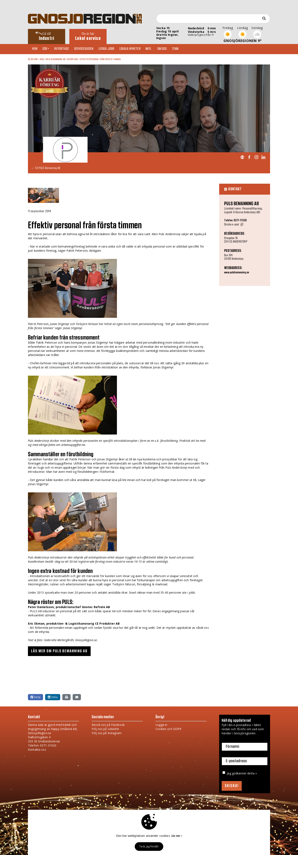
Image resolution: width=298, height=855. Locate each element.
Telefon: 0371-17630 (235, 220)
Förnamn (232, 746)
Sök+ (47, 49)
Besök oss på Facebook (108, 724)
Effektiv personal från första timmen (100, 59)
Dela (35, 697)
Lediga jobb (111, 49)
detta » (252, 773)
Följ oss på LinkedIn (105, 729)
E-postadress (236, 761)
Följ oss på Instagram (106, 733)
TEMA (183, 49)
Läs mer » (176, 836)
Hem (35, 49)
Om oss (169, 49)
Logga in (161, 724)
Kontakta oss (37, 749)
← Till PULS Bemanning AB (45, 168)
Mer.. (155, 49)
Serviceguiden (87, 49)
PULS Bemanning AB (55, 59)
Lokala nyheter (135, 49)
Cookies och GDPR (168, 729)
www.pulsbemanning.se (236, 272)
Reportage (64, 49)
